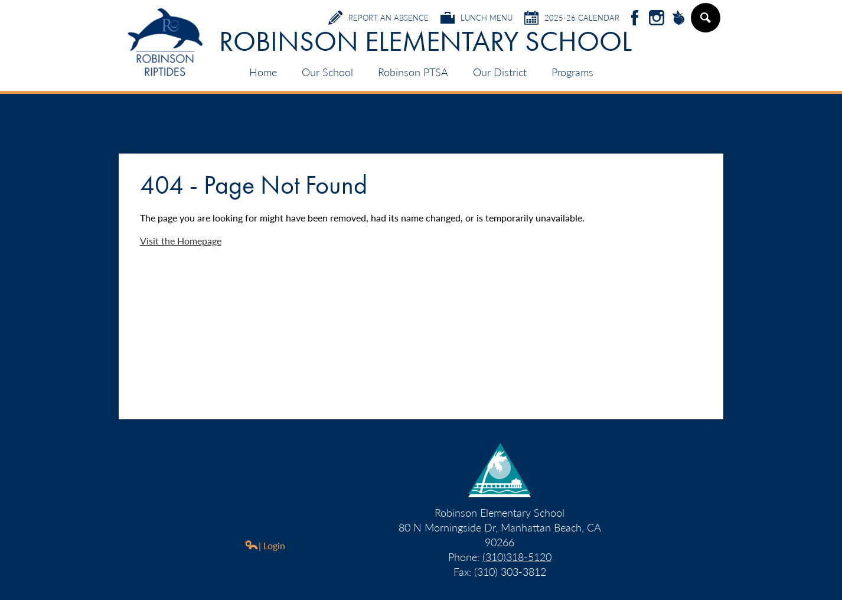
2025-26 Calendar (571, 18)
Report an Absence (378, 18)
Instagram (656, 18)
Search (705, 22)
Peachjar (678, 18)
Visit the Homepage (180, 240)
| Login (264, 545)
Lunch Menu (476, 18)
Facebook (634, 18)
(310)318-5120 (516, 556)
